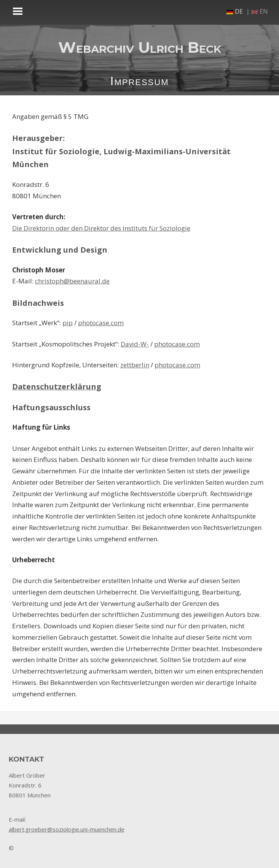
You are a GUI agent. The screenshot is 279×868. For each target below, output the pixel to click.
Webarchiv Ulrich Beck (139, 47)
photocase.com (101, 322)
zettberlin (134, 364)
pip (67, 322)
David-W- (135, 344)
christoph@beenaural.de (72, 281)
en (259, 11)
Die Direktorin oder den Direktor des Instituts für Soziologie (101, 228)
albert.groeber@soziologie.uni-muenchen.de (66, 829)
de (234, 11)
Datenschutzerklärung (56, 386)
